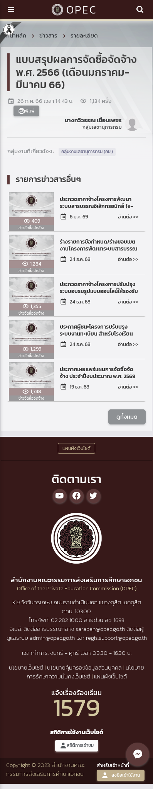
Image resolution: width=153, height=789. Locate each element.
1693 (119, 619)
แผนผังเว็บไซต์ (110, 676)
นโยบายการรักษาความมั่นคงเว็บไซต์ (86, 672)
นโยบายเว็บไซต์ (26, 667)
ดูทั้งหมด (127, 416)
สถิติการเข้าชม (77, 745)
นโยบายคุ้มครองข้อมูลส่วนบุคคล (84, 667)
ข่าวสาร (48, 35)
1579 (76, 707)
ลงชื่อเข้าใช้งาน (120, 775)
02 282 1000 (67, 619)
